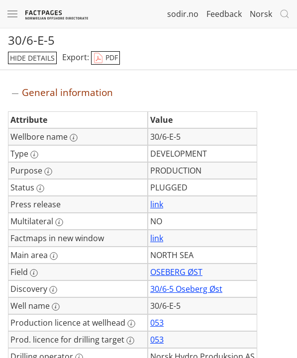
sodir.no (182, 13)
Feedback (224, 13)
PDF (105, 58)
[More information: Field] (34, 273)
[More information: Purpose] (48, 172)
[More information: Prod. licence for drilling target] (130, 341)
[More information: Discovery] (53, 290)
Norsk (261, 13)
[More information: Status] (40, 188)
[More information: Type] (34, 155)
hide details (32, 58)
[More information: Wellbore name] (74, 138)
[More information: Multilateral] (59, 222)
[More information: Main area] (54, 256)
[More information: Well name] (56, 307)
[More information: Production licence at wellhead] (131, 324)
